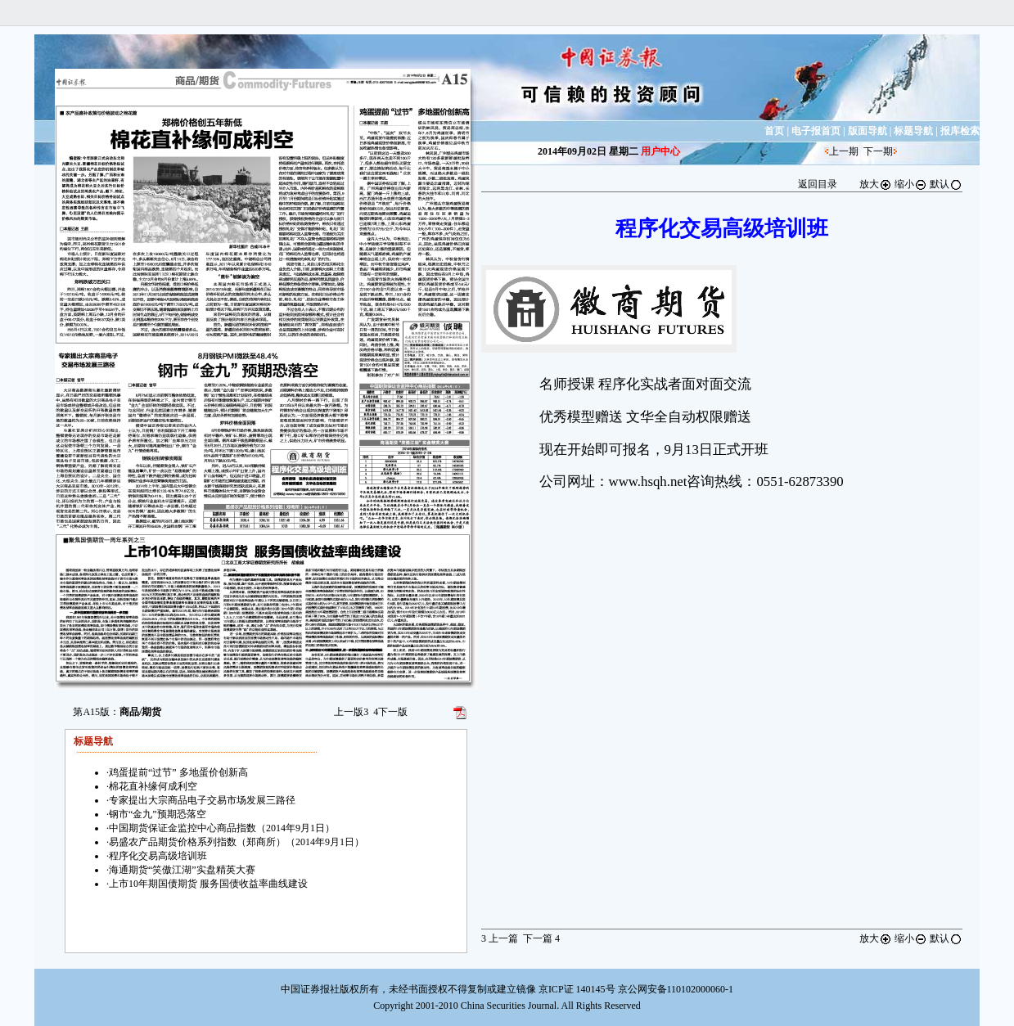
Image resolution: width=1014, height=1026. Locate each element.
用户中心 (660, 151)
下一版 (390, 712)
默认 (946, 184)
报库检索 (960, 131)
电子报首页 (815, 131)
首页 (774, 131)
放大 (875, 184)
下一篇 (541, 938)
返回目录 (817, 184)
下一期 (878, 151)
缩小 (911, 184)
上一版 (351, 712)
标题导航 (913, 131)
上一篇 (499, 938)
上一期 (844, 151)
